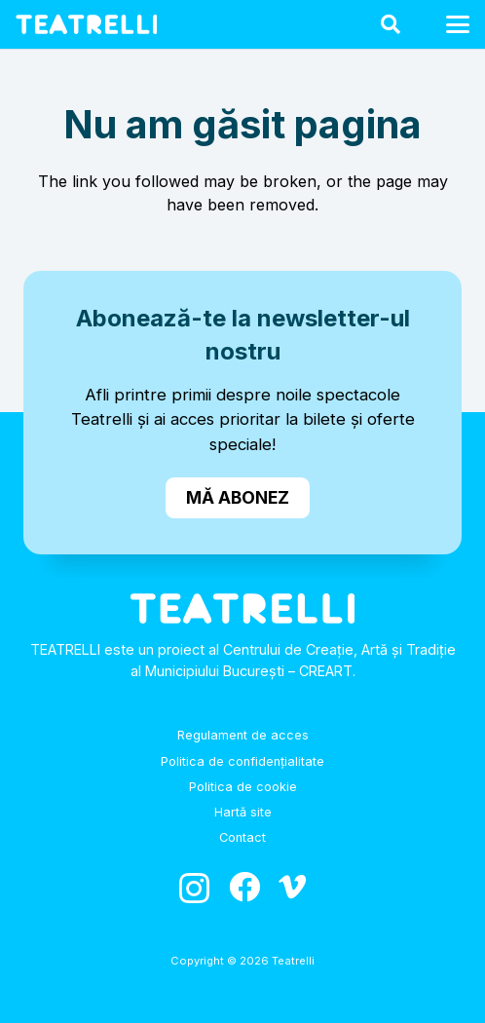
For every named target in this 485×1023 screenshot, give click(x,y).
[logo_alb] (86, 24)
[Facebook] (244, 886)
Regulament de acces (243, 735)
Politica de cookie (243, 786)
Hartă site (243, 812)
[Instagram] (194, 888)
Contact (242, 837)
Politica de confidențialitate (242, 761)
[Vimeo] (292, 886)
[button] (390, 24)
